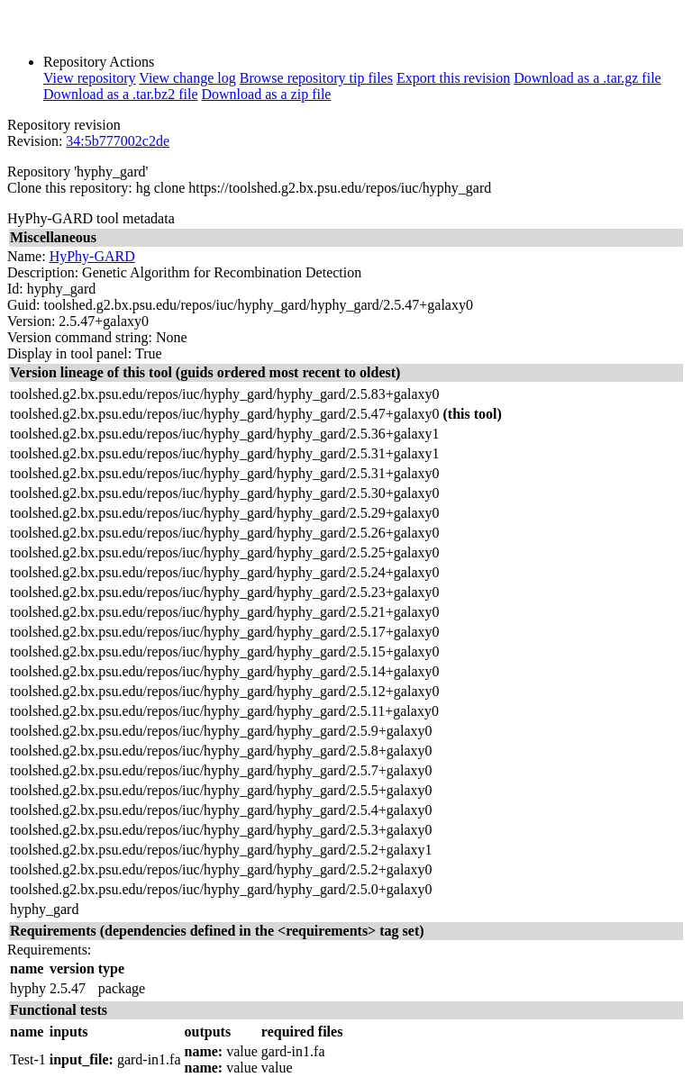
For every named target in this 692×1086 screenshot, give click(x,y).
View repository (89, 78)
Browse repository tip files (316, 78)
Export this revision (453, 78)
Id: (15, 288)
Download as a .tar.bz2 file (120, 94)
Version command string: (79, 337)
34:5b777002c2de (117, 141)
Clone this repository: (69, 187)
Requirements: (49, 949)
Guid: (23, 304)
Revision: (34, 141)
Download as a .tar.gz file (587, 78)
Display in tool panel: (69, 353)
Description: (42, 272)
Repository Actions (98, 61)
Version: (31, 321)
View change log (187, 78)
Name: (26, 256)
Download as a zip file (267, 94)
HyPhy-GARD (92, 256)
